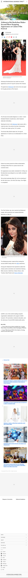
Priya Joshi (9, 32)
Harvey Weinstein (18, 273)
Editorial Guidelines (20, 499)
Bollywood (10, 87)
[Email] (14, 37)
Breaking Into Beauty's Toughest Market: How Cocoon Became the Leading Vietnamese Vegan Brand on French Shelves (15, 382)
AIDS (17, 263)
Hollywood (14, 124)
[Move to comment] (16, 37)
